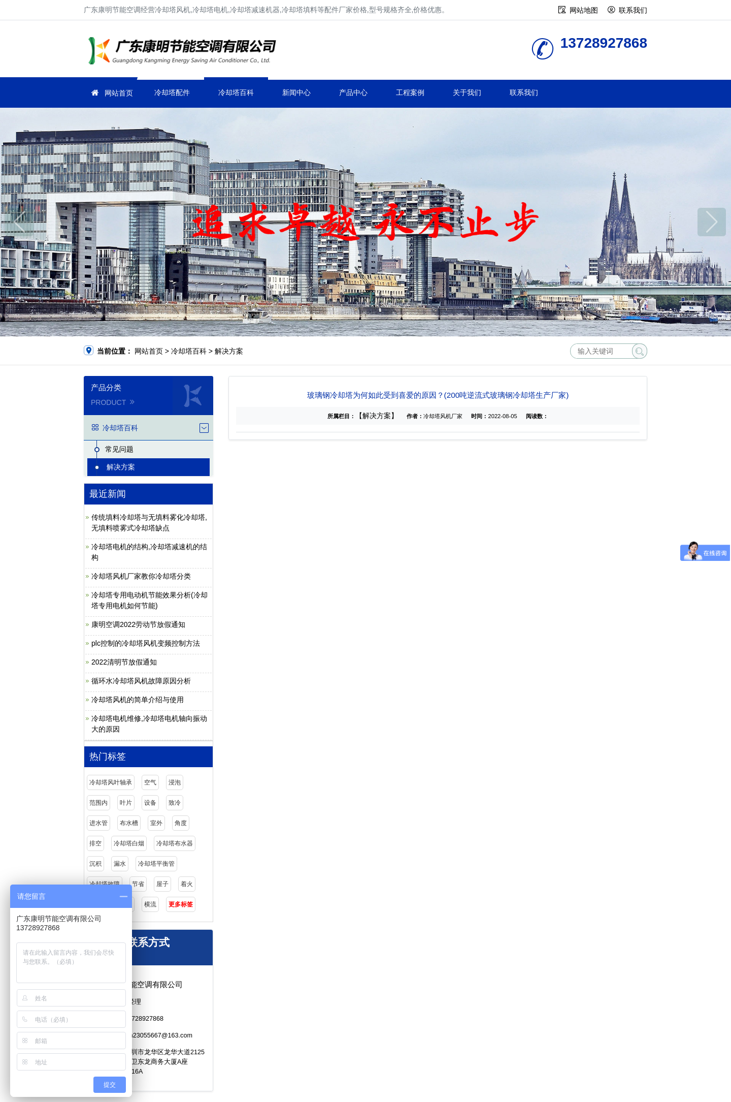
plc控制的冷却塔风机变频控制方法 (145, 643)
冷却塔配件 (172, 92)
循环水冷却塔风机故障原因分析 (141, 681)
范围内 (98, 802)
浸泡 (175, 782)
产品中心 (353, 92)
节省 (138, 884)
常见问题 (119, 449)
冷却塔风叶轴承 (110, 782)
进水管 (98, 823)
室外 (156, 823)
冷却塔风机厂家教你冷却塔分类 (141, 576)
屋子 (162, 884)
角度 (181, 823)
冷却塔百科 (236, 92)
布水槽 (129, 823)
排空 (95, 843)
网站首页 (119, 93)
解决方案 (229, 351)
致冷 (175, 802)
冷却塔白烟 (129, 843)
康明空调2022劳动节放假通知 (138, 624)
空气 (150, 782)
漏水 (120, 863)
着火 (187, 884)
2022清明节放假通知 (124, 662)
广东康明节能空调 (185, 52)
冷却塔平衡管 (156, 863)
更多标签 (181, 904)
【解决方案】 (376, 416)
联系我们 (633, 10)
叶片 (126, 802)
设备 (150, 802)
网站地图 (584, 10)
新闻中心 (296, 92)
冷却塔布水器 (174, 843)
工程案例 (410, 92)
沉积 (95, 863)
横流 (150, 904)
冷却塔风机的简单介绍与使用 (137, 700)
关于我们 (467, 92)
